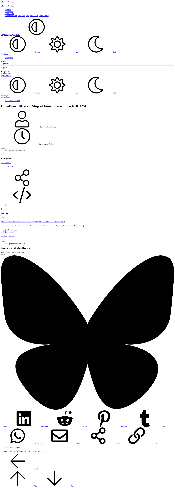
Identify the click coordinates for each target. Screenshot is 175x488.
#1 (6, 205)
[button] (36, 35)
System (21, 52)
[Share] (22, 186)
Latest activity (44, 16)
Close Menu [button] (5, 97)
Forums (8, 10)
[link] (3, 232)
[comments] (9, 232)
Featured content (11, 16)
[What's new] (5, 54)
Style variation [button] (6, 76)
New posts (9, 12)
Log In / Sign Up (7, 64)
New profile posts (32, 16)
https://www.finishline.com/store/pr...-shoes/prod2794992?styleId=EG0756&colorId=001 (33, 222)
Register (4, 68)
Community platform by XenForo (23, 452)
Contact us (4, 95)
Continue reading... (8, 236)
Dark (97, 52)
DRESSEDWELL (7, 2)
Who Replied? (6, 163)
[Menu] (2, 4)
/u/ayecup (14, 230)
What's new (9, 14)
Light (60, 52)
